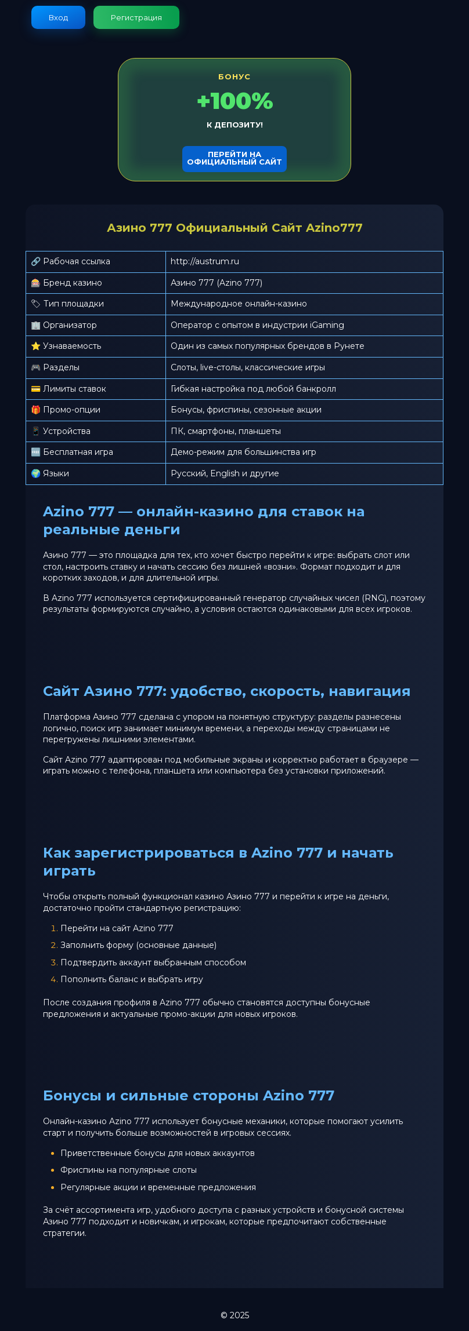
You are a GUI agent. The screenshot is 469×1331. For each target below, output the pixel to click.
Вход (58, 17)
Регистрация (136, 17)
